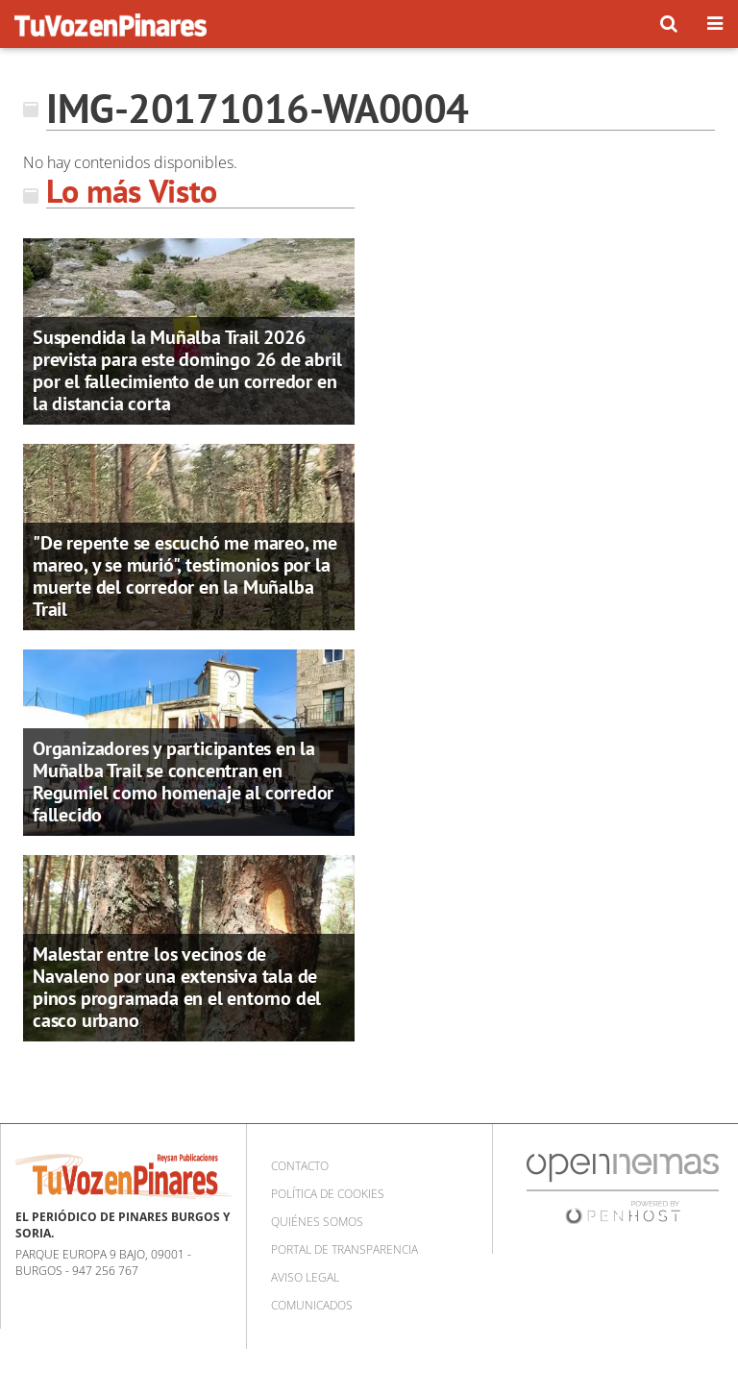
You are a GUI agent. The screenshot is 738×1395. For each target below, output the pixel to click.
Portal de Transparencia (344, 1249)
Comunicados (312, 1305)
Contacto (300, 1166)
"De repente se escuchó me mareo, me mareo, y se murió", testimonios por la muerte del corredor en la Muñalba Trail (185, 576)
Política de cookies (327, 1194)
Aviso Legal (305, 1277)
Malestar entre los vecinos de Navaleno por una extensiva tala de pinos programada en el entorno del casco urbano (177, 987)
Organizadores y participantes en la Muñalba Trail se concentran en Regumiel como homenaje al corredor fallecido (183, 781)
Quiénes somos (317, 1221)
